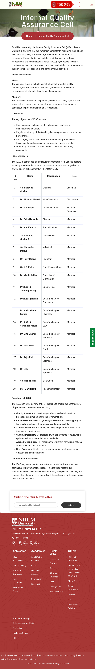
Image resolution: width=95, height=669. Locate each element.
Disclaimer (13, 659)
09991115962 (22, 538)
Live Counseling (19, 565)
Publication (17, 628)
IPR (14, 638)
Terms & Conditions (28, 659)
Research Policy (56, 592)
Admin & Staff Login (22, 618)
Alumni (34, 565)
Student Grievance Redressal (18, 656)
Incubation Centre (20, 633)
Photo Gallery (74, 581)
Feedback (35, 584)
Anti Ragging (70, 656)
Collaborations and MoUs (23, 623)
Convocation (36, 579)
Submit (71, 505)
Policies (71, 595)
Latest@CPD (55, 587)
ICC (34, 656)
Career (53, 568)
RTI (69, 600)
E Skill (52, 582)
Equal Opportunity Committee (50, 656)
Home (29, 36)
